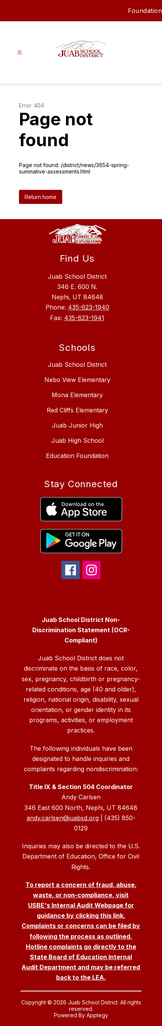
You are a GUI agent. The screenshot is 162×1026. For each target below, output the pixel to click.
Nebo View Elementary (77, 380)
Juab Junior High (77, 425)
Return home (41, 197)
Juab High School (77, 440)
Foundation (145, 10)
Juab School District (77, 364)
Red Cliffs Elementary (77, 410)
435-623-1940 (88, 307)
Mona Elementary (77, 395)
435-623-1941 (84, 318)
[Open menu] (19, 52)
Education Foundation (77, 455)
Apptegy (97, 1015)
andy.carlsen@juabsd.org (63, 818)
